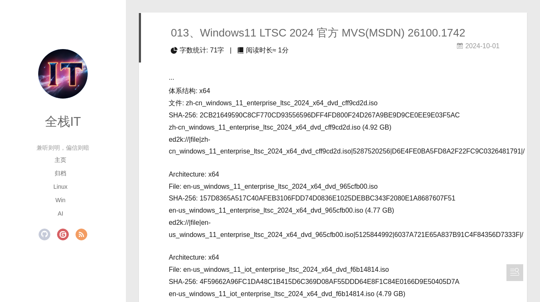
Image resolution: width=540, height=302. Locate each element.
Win (60, 200)
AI (60, 213)
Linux (60, 186)
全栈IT (63, 121)
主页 (60, 159)
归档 (60, 173)
